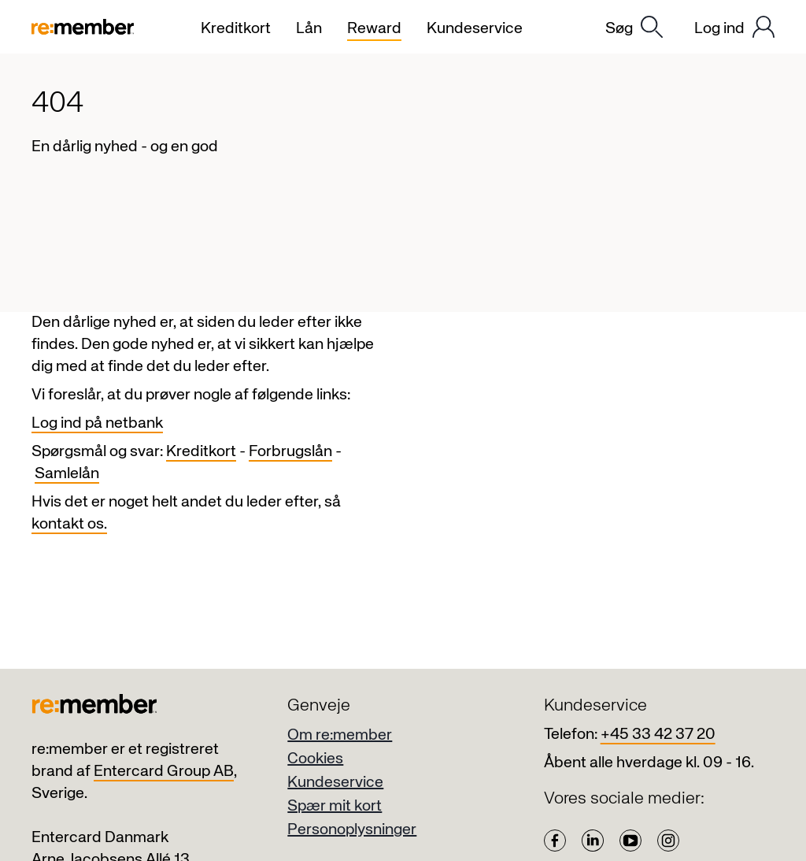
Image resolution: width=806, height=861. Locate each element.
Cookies (315, 759)
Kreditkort (201, 451)
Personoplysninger (351, 830)
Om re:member (339, 735)
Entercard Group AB (164, 771)
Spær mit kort (334, 806)
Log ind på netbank (97, 423)
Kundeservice (335, 782)
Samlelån (67, 474)
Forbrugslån (290, 451)
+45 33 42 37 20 (658, 734)
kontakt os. (69, 524)
